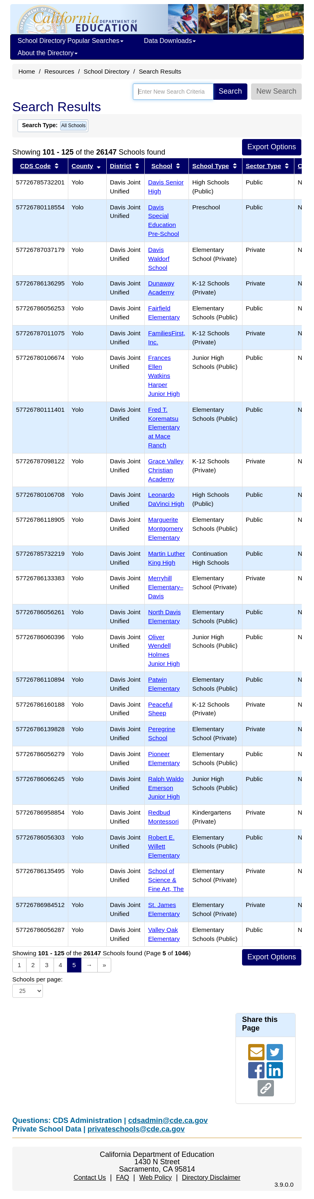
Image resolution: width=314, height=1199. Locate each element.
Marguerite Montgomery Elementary (165, 528)
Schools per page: (37, 979)
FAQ (122, 1177)
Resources (59, 71)
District (121, 165)
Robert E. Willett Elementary (163, 846)
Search (230, 91)
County (82, 165)
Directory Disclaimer (211, 1177)
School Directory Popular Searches (70, 40)
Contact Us (90, 1177)
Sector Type (263, 165)
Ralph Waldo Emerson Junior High (166, 787)
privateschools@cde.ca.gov (136, 1129)
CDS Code (35, 165)
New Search (276, 91)
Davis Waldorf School (158, 258)
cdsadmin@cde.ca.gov (168, 1120)
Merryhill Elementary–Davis (165, 587)
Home (26, 71)
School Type (210, 165)
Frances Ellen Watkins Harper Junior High (163, 375)
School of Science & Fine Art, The (166, 879)
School (161, 165)
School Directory (106, 71)
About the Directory (48, 52)
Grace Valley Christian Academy (165, 470)
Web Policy (155, 1177)
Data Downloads (170, 40)
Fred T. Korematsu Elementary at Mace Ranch (163, 427)
